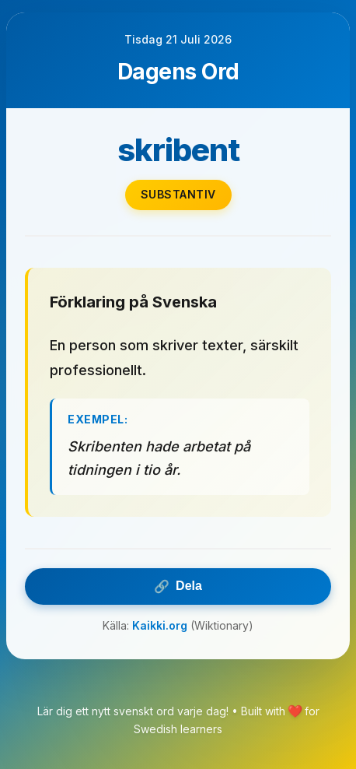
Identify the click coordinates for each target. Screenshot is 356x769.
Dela (178, 586)
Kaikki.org (159, 625)
